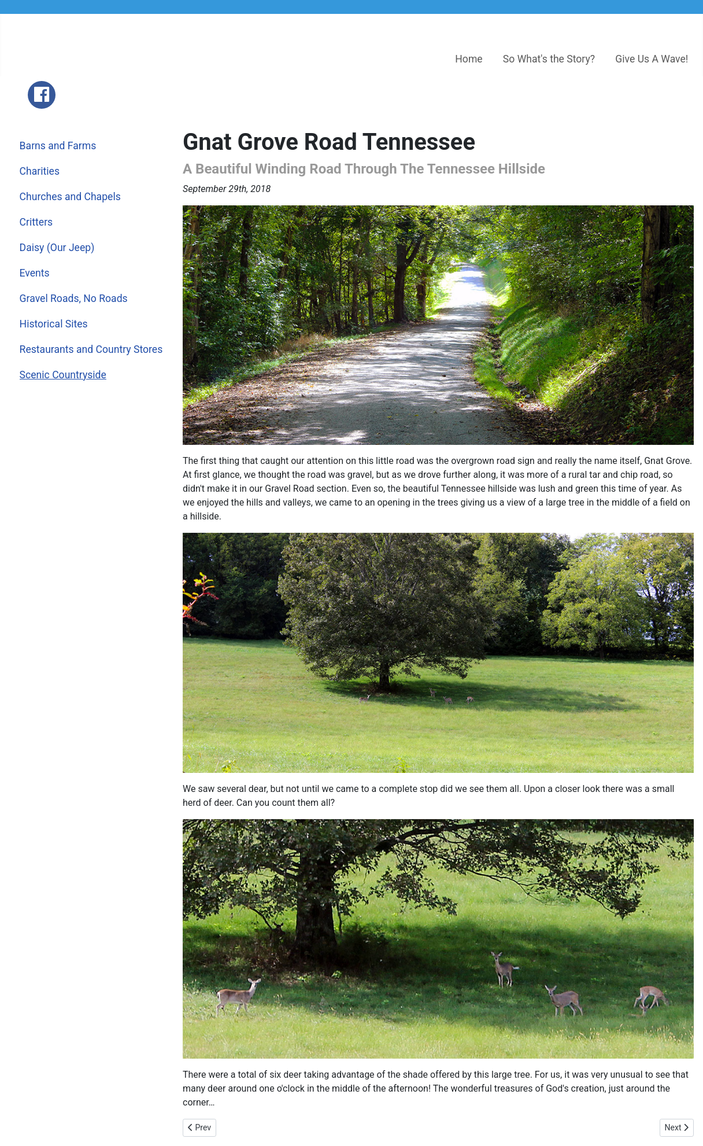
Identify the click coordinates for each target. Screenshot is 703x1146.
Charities (40, 171)
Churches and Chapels (70, 196)
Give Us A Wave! (651, 59)
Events (35, 273)
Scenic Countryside (63, 375)
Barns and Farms (58, 146)
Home (468, 59)
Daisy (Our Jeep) (57, 247)
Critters (36, 222)
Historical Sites (54, 324)
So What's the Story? (549, 59)
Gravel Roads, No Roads (74, 298)
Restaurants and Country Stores (91, 349)
